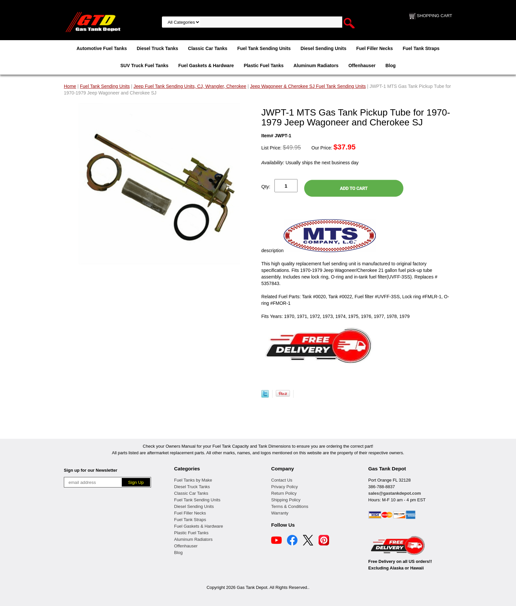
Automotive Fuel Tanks (101, 48)
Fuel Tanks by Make (193, 480)
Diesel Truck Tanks (157, 48)
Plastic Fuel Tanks (264, 65)
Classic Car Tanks (207, 48)
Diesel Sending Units (323, 48)
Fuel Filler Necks (374, 48)
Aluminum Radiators (316, 65)
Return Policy (284, 493)
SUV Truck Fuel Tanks (144, 65)
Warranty (279, 513)
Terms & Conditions (289, 506)
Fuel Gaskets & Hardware (206, 65)
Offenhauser (361, 65)
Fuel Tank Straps (421, 48)
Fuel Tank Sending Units (264, 48)
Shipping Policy (285, 499)
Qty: (266, 186)
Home (70, 86)
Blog (390, 65)
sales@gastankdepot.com (394, 493)
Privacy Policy (284, 486)
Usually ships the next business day (309, 162)
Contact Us (281, 480)
